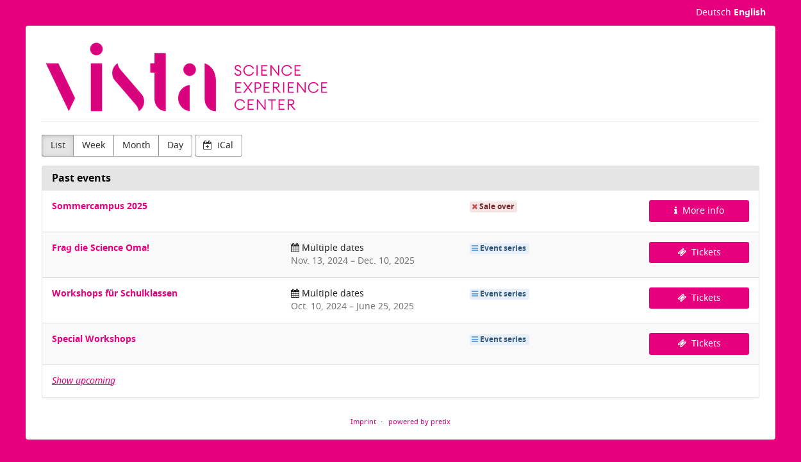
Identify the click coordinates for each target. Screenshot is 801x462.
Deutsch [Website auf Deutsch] (713, 12)
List (58, 145)
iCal (218, 145)
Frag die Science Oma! (100, 248)
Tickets (699, 252)
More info (699, 211)
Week (93, 145)
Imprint (363, 421)
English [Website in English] (750, 12)
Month (136, 145)
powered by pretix (419, 421)
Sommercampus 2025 (99, 206)
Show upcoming (83, 381)
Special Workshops (94, 339)
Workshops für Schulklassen (115, 293)
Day (175, 145)
